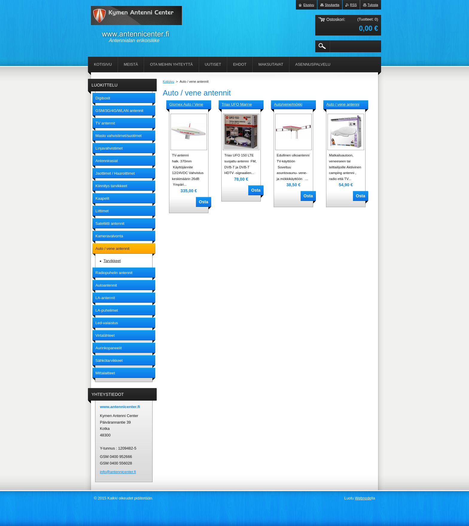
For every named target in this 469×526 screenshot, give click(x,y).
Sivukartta (332, 5)
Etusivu (308, 5)
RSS (353, 5)
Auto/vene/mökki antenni (288, 104)
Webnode (363, 498)
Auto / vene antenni (342, 104)
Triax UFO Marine (237, 104)
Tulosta (373, 5)
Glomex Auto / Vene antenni (186, 104)
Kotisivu (168, 81)
